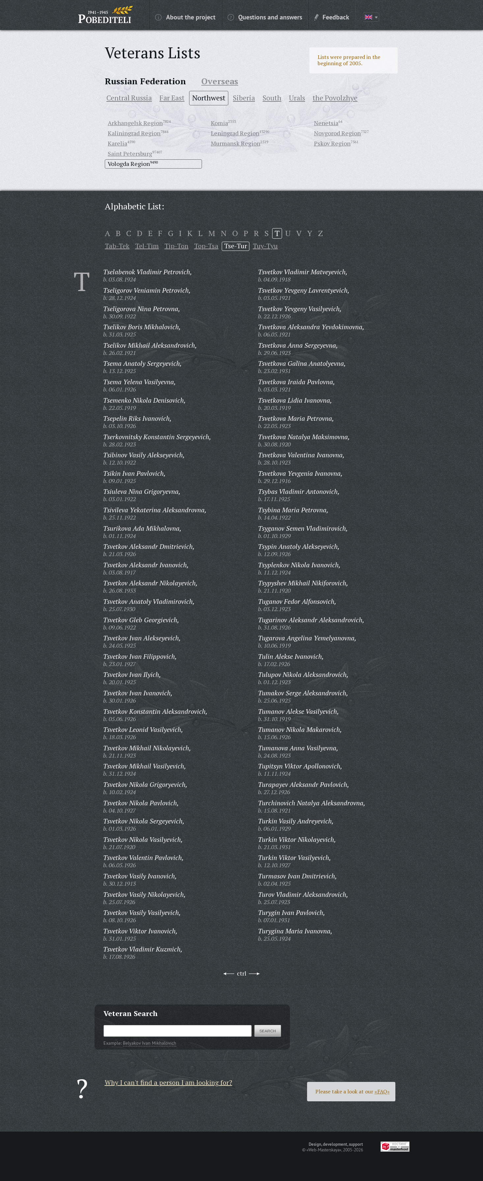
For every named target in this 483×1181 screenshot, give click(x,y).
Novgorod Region (337, 133)
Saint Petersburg (130, 153)
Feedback (331, 17)
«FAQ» (382, 1091)
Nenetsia (326, 123)
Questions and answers (265, 17)
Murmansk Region (235, 143)
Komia (219, 123)
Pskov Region (332, 143)
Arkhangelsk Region (135, 123)
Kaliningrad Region (134, 133)
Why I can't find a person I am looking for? (168, 1082)
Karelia (117, 143)
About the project (185, 17)
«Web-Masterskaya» (323, 1149)
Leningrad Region (235, 133)
